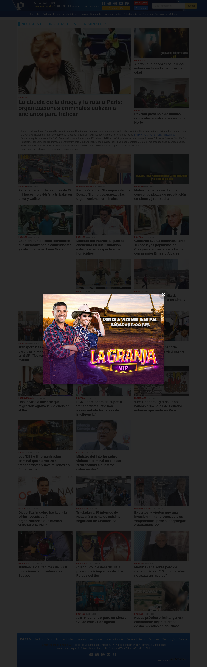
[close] (163, 294)
